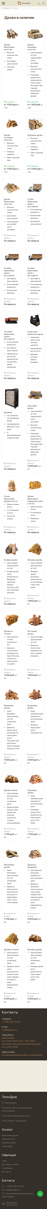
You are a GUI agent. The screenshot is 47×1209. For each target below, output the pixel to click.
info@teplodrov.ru (9, 1030)
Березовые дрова (10, 1135)
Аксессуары (7, 1146)
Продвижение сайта (12, 1204)
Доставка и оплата (10, 1164)
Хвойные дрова (9, 1142)
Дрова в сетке (8, 1139)
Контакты (6, 1172)
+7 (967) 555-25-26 (11, 1022)
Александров (9, 1103)
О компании (7, 1168)
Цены (4, 1161)
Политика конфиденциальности (16, 1116)
